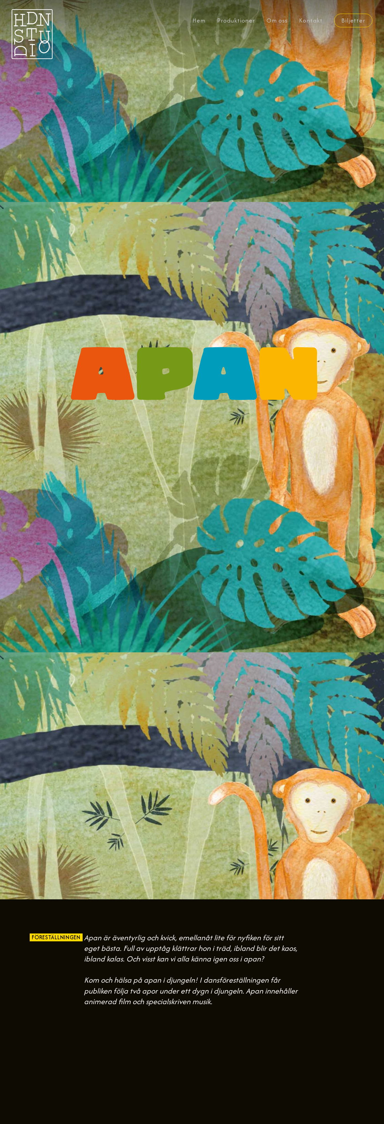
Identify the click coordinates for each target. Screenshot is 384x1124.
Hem (199, 20)
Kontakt (311, 20)
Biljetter (353, 20)
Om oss (277, 20)
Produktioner (236, 20)
